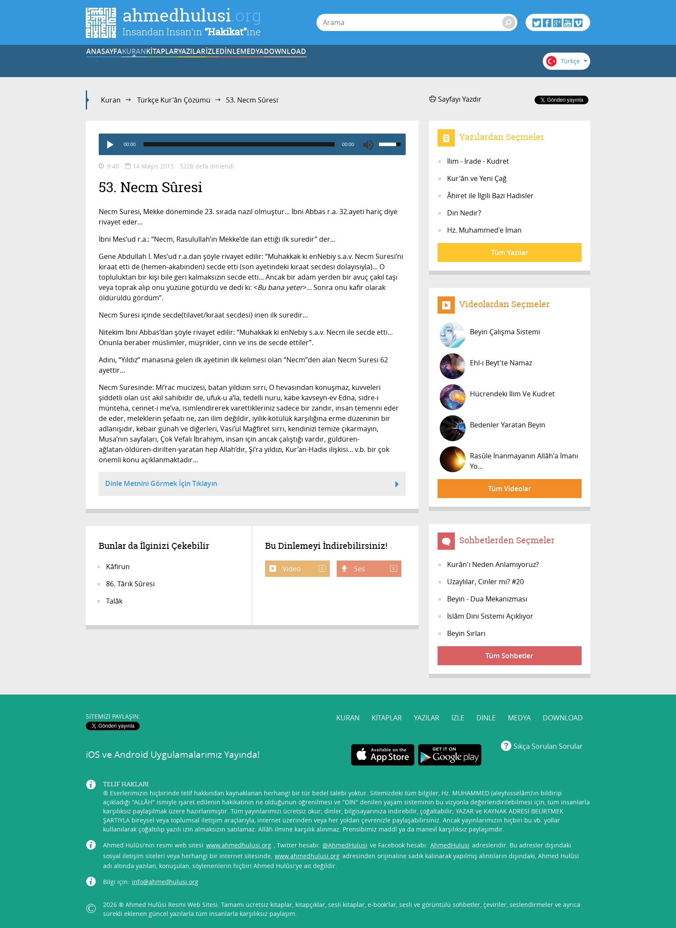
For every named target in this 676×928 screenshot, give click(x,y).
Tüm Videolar (509, 488)
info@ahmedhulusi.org (165, 879)
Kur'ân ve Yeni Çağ (477, 178)
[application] (252, 144)
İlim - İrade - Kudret (478, 161)
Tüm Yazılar (509, 252)
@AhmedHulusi (344, 843)
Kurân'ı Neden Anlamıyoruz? (493, 564)
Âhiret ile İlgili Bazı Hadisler (490, 195)
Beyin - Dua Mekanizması (487, 599)
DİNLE (379, 61)
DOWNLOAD (486, 61)
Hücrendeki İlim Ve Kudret (497, 397)
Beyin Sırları (466, 633)
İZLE (326, 61)
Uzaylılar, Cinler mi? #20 (485, 581)
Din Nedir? (464, 213)
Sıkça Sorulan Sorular (548, 744)
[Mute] (368, 144)
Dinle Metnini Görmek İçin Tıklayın (252, 484)
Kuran (111, 100)
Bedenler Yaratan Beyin (492, 428)
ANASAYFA (112, 61)
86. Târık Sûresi (130, 584)
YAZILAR (272, 61)
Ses (374, 569)
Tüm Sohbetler (509, 655)
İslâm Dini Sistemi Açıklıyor (490, 616)
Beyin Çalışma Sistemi (490, 335)
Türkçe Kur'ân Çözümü (173, 100)
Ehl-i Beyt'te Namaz (486, 366)
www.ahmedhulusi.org (238, 843)
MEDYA (432, 61)
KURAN (166, 61)
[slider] (239, 144)
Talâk (114, 601)
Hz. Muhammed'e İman (484, 230)
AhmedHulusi (449, 843)
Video (303, 569)
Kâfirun (118, 566)
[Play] (109, 144)
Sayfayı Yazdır (455, 99)
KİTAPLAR (219, 61)
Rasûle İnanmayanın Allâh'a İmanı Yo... (509, 459)
